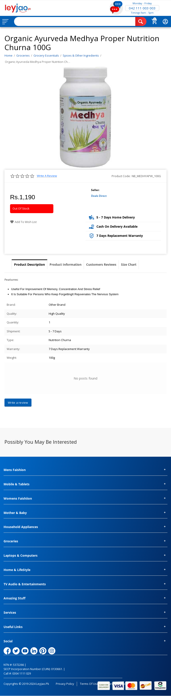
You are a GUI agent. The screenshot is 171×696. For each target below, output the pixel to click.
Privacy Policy (65, 684)
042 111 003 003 (142, 8)
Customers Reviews (101, 264)
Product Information (65, 264)
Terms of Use (89, 684)
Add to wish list (23, 222)
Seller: (95, 190)
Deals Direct (99, 196)
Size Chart (128, 264)
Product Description (29, 264)
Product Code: (121, 176)
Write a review (47, 176)
